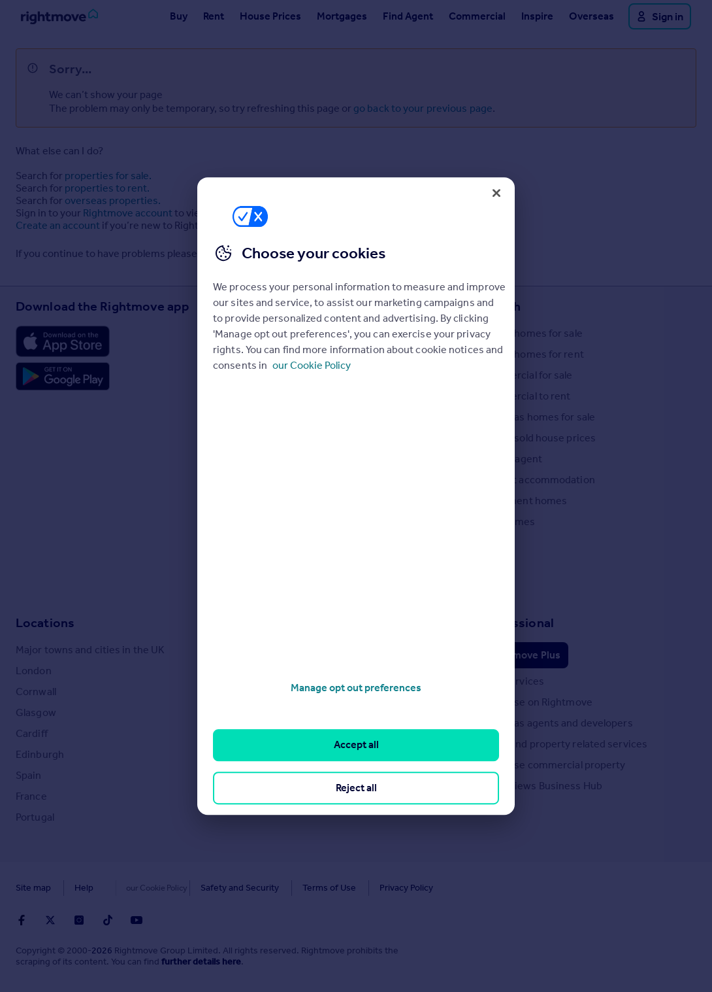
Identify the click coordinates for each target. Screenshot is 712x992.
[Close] (496, 193)
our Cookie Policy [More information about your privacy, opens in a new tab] (311, 365)
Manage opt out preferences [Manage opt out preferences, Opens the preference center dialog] (356, 687)
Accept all (356, 745)
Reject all (356, 787)
